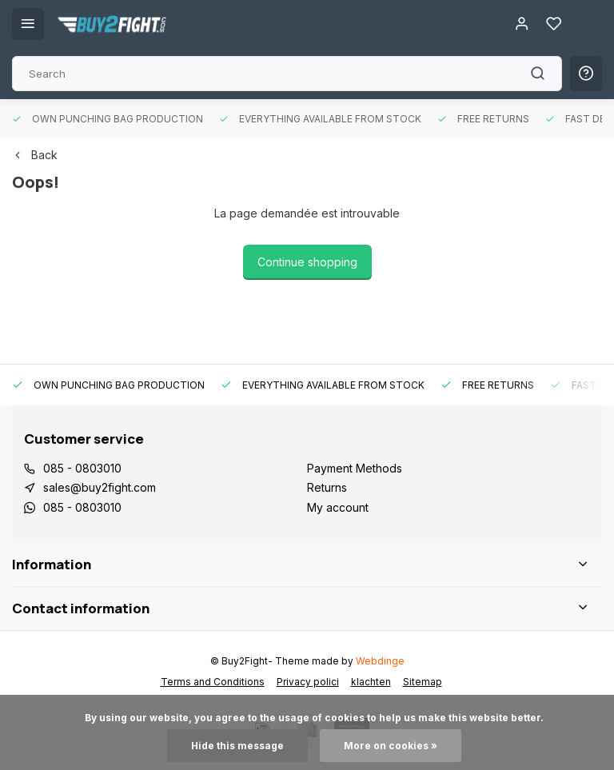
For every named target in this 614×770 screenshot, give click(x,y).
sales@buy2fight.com (99, 487)
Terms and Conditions (213, 682)
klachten (371, 682)
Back (35, 155)
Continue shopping (307, 262)
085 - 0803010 (82, 468)
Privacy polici (308, 682)
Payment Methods (354, 468)
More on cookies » (390, 746)
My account (338, 507)
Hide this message (237, 746)
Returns (327, 487)
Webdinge (380, 661)
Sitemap (422, 682)
